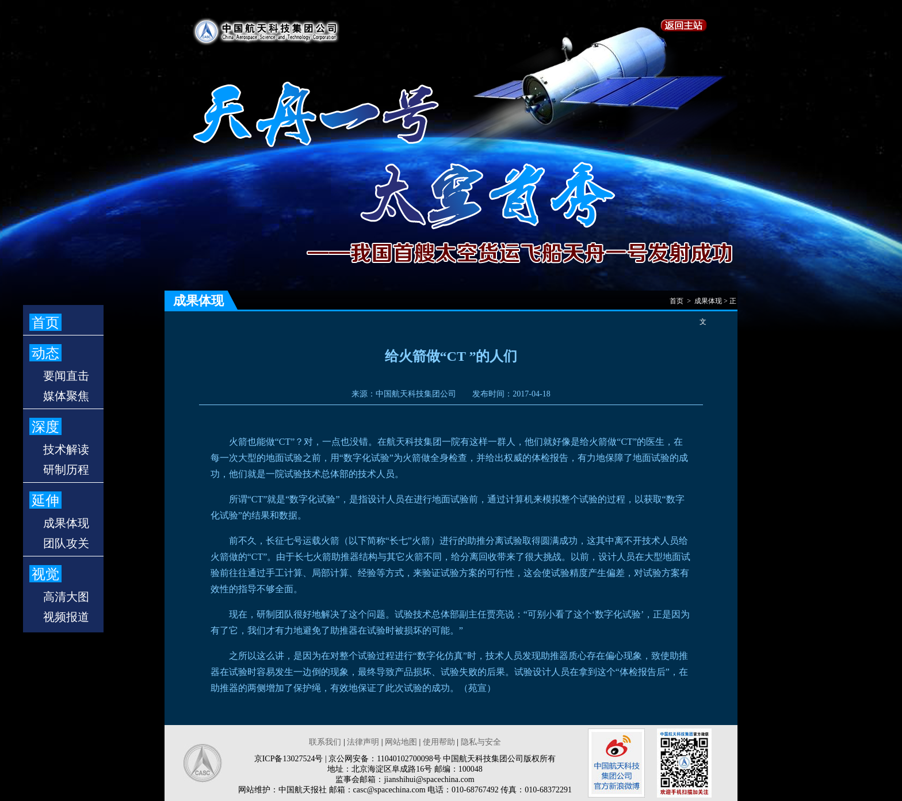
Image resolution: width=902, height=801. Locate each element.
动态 (45, 353)
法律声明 (363, 742)
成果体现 (66, 523)
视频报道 (66, 617)
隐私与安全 (481, 742)
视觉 (45, 574)
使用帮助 (439, 742)
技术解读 (66, 449)
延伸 (45, 500)
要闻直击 (66, 375)
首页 (45, 322)
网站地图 (401, 742)
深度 (45, 426)
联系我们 (325, 742)
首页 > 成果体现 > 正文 (703, 304)
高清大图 (66, 596)
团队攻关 (66, 543)
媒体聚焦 (66, 396)
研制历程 (66, 469)
